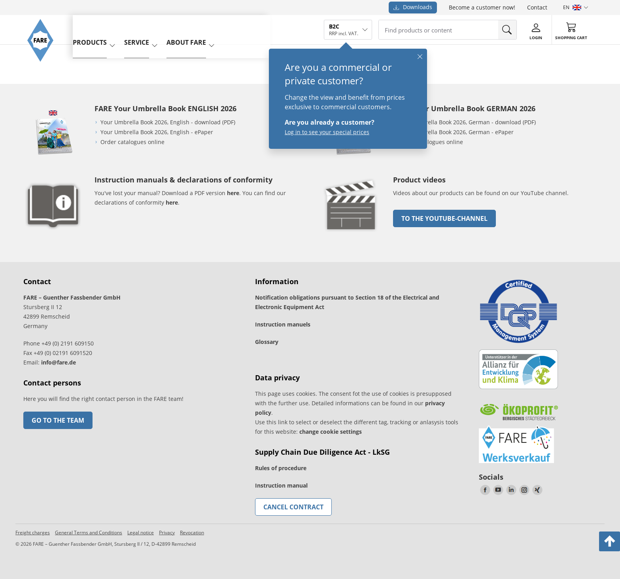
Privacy (167, 532)
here (233, 193)
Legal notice (140, 532)
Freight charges (32, 532)
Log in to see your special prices (327, 132)
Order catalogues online (132, 142)
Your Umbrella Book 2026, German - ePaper (456, 132)
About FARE (197, 29)
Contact (537, 7)
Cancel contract (293, 507)
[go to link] (351, 233)
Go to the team (58, 420)
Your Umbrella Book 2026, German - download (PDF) (467, 122)
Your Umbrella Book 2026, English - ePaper (156, 132)
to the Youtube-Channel (444, 218)
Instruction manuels (282, 324)
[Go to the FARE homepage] (43, 69)
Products (101, 29)
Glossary (266, 342)
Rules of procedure (280, 468)
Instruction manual (281, 485)
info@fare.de (58, 362)
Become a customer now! (482, 7)
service (148, 29)
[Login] (535, 30)
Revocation (192, 532)
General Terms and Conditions (88, 532)
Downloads (412, 7)
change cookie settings (330, 431)
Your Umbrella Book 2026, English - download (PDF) (167, 122)
